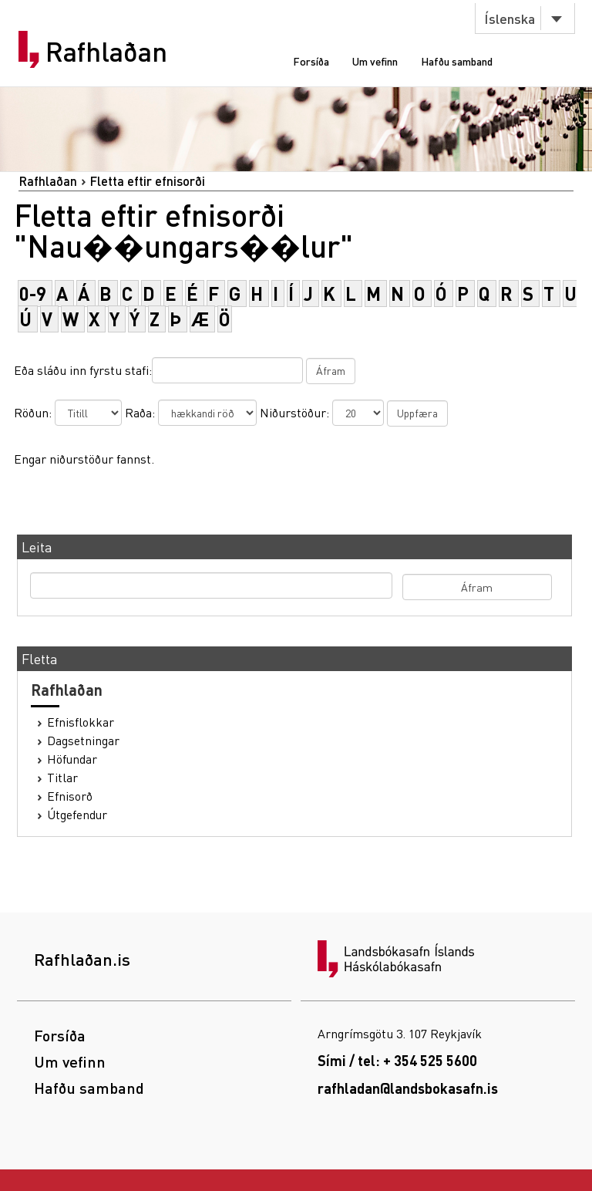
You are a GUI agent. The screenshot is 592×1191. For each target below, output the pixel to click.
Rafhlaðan (106, 51)
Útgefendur (77, 814)
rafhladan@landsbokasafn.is (408, 1088)
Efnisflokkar (80, 722)
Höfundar (72, 759)
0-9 (32, 293)
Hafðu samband (457, 61)
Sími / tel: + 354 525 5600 (397, 1060)
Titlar (62, 777)
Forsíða (311, 61)
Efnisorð (69, 796)
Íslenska (509, 18)
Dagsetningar (83, 740)
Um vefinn (375, 61)
